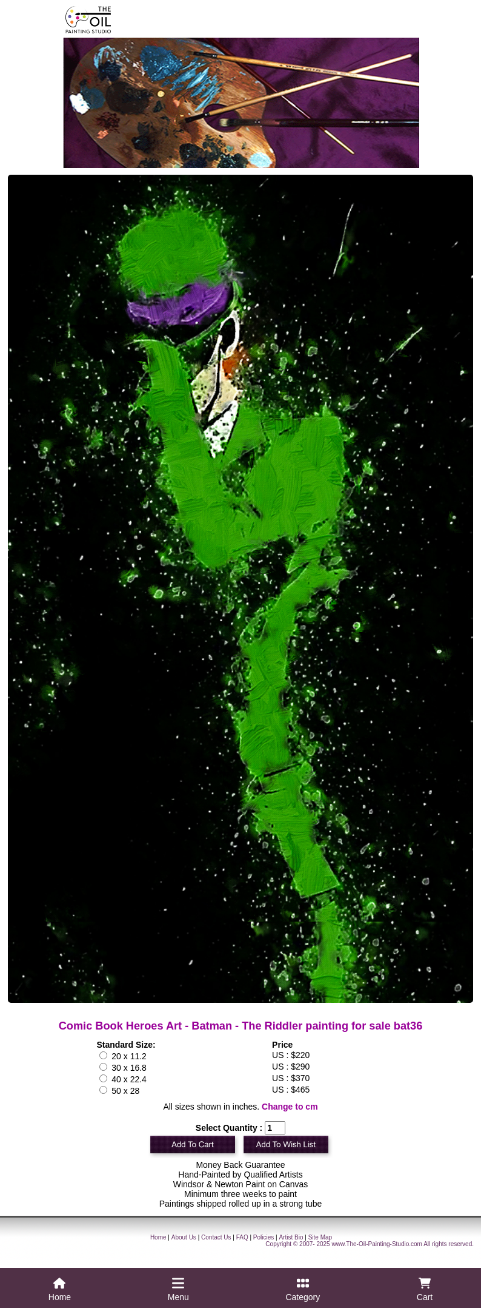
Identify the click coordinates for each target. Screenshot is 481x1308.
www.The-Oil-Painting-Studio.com (376, 1244)
